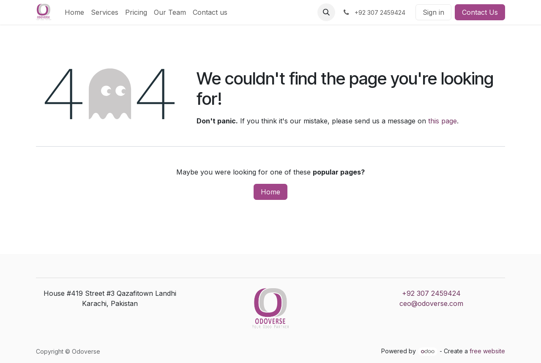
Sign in (433, 12)
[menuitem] (74, 12)
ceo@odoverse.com (431, 303)
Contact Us (480, 12)
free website (487, 351)
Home (270, 192)
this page (442, 121)
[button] (326, 12)
